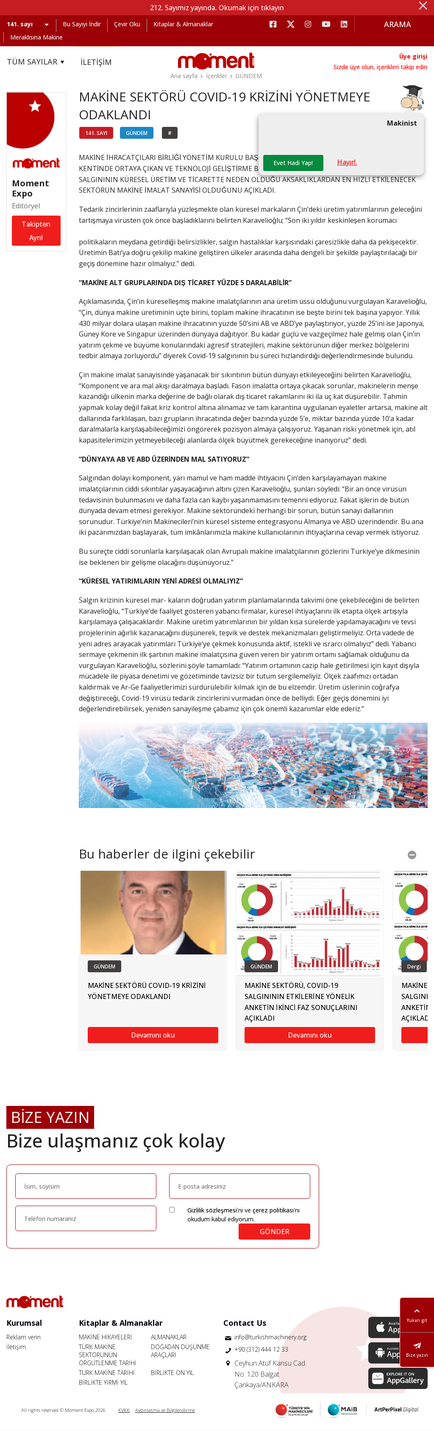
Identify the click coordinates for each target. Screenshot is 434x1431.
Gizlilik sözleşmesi (212, 1211)
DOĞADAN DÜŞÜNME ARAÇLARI (180, 1352)
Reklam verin (23, 1338)
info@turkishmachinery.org (270, 1338)
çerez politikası (273, 1211)
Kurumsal (24, 1324)
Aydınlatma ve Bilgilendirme (165, 1411)
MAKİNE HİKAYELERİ (105, 1338)
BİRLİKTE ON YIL (172, 1374)
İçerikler (216, 76)
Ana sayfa (184, 76)
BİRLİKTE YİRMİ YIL (103, 1384)
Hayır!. (348, 163)
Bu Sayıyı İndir (82, 24)
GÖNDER (274, 1232)
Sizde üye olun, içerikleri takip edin (380, 67)
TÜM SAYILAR (37, 62)
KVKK (124, 1411)
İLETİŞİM (96, 62)
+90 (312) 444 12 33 (261, 1351)
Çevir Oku (127, 24)
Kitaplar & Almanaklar (183, 24)
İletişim (16, 1348)
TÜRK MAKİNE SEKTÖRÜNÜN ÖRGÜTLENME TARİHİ (107, 1356)
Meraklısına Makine (36, 37)
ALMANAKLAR (168, 1338)
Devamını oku (153, 1036)
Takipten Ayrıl (36, 231)
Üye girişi (413, 56)
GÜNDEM (248, 76)
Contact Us (244, 1324)
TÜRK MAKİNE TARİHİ (107, 1374)
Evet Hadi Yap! (293, 164)
